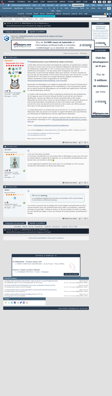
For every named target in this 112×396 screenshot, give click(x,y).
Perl (87, 8)
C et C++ (16, 23)
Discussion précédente (38, 238)
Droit (78, 2)
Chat (42, 2)
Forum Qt (29, 14)
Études (71, 2)
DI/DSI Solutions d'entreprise (21, 5)
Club (85, 2)
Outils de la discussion (70, 53)
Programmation (78, 5)
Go (61, 8)
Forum (9, 23)
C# (54, 8)
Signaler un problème (37, 32)
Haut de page (84, 308)
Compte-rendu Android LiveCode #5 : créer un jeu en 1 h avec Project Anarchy (31, 281)
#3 (87, 186)
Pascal (82, 8)
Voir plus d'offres (71, 274)
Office (93, 5)
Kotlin (66, 8)
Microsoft (50, 5)
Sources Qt (66, 14)
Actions (17, 19)
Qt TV (80, 14)
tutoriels (54, 130)
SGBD (87, 5)
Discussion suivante (55, 238)
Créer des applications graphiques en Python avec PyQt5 (43, 133)
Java (57, 5)
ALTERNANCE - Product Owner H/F (27, 262)
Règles (42, 19)
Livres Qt (74, 14)
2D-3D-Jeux (29, 8)
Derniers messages (6, 19)
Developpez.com (74, 308)
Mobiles (99, 5)
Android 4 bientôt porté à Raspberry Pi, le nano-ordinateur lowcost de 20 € (29, 285)
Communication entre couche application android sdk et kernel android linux (30, 290)
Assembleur (39, 8)
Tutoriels (21, 2)
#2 (87, 146)
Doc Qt (42, 14)
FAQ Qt (36, 14)
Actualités (17, 227)
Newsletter (52, 2)
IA (39, 5)
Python (93, 8)
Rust (99, 8)
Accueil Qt (21, 14)
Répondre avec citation (70, 142)
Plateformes (42, 23)
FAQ (29, 2)
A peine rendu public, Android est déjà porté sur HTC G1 (23, 294)
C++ (49, 8)
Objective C (74, 8)
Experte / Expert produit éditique (26, 270)
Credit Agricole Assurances (29, 264)
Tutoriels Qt (49, 14)
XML (52, 11)
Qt (109, 8)
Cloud (34, 5)
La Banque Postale (25, 272)
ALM (43, 5)
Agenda (30, 19)
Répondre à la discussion (14, 32)
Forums (11, 2)
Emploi (62, 2)
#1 (87, 57)
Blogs (35, 2)
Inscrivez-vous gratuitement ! (44, 16)
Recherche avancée (104, 19)
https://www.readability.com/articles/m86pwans (51, 125)
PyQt (85, 14)
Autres (58, 11)
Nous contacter (63, 308)
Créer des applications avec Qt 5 (36, 135)
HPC (70, 130)
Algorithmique (18, 8)
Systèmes (108, 5)
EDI (70, 5)
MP (85, 130)
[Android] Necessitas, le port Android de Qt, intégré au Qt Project (41, 36)
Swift (104, 8)
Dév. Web (63, 5)
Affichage (83, 53)
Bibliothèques (26, 23)
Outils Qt (58, 14)
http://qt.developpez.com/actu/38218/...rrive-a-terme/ (46, 81)
